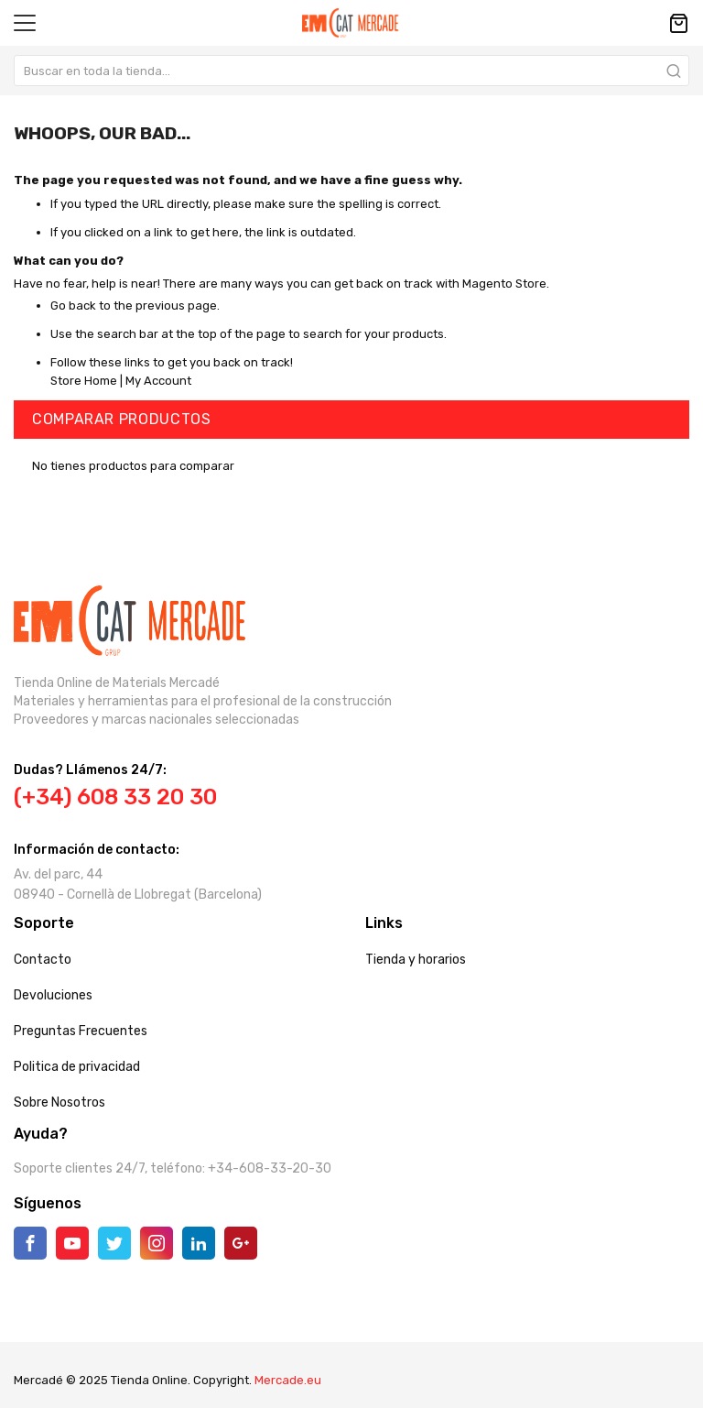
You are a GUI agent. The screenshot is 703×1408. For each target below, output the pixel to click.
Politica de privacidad (77, 1067)
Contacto (42, 959)
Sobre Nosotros (59, 1102)
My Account (158, 380)
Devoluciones (53, 995)
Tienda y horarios (415, 959)
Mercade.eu (287, 1380)
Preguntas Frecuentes (80, 1031)
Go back (73, 305)
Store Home (83, 380)
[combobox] (351, 70)
